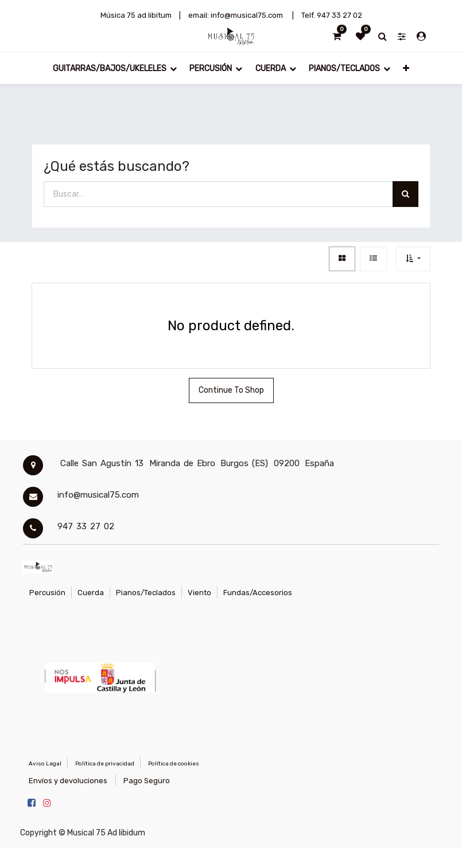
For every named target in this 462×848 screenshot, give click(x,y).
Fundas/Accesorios (257, 592)
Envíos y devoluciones (68, 780)
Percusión (47, 592)
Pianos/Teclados (146, 592)
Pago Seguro (146, 780)
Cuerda (90, 592)
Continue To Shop (231, 390)
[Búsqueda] (405, 194)
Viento (199, 592)
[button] (406, 68)
